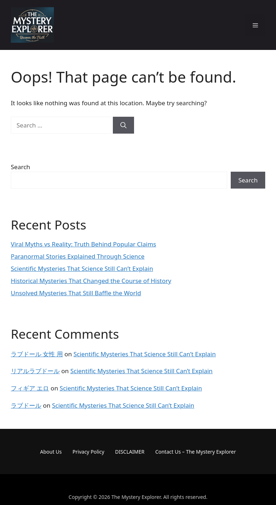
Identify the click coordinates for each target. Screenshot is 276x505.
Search (20, 167)
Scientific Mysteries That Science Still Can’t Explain (82, 268)
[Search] (123, 125)
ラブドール (26, 405)
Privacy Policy (88, 451)
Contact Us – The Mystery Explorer (195, 451)
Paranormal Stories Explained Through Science (77, 256)
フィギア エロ (30, 388)
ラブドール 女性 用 (37, 354)
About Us (51, 451)
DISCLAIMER (129, 451)
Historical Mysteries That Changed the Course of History (91, 281)
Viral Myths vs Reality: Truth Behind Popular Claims (83, 244)
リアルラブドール (35, 371)
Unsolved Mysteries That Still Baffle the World (76, 293)
